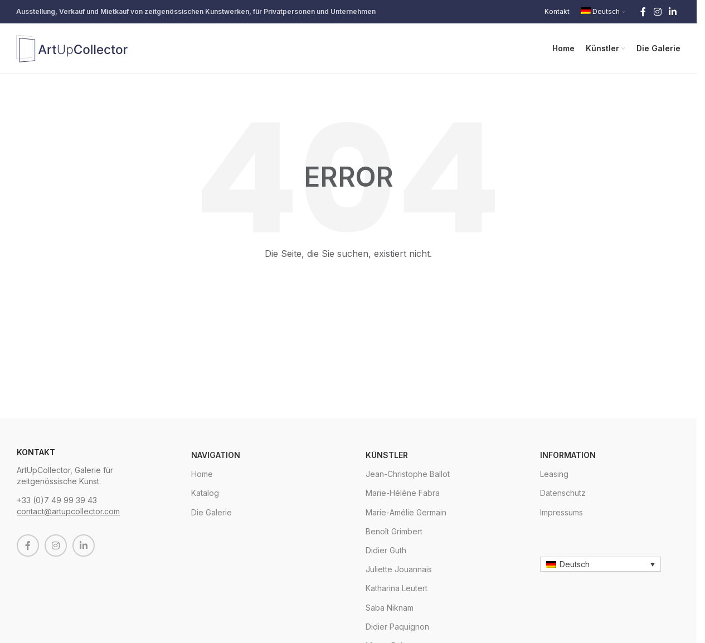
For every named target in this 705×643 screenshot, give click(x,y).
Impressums (561, 512)
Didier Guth (386, 550)
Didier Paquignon (397, 626)
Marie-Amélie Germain (406, 512)
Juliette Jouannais (399, 569)
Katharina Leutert (396, 588)
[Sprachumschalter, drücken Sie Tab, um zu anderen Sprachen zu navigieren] (600, 564)
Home (202, 474)
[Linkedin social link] (672, 11)
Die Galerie (211, 512)
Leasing (554, 474)
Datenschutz (563, 493)
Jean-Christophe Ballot (408, 474)
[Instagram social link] (657, 11)
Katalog (205, 493)
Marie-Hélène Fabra (403, 493)
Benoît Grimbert (394, 531)
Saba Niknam (390, 607)
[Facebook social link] (643, 11)
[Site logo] (72, 47)
